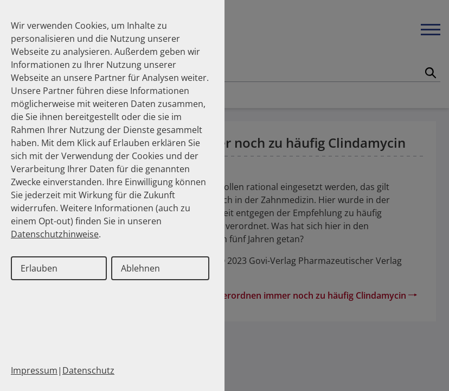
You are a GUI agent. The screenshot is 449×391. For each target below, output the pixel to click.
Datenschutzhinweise (55, 234)
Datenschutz (88, 370)
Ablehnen (140, 268)
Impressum (34, 370)
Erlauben (39, 268)
